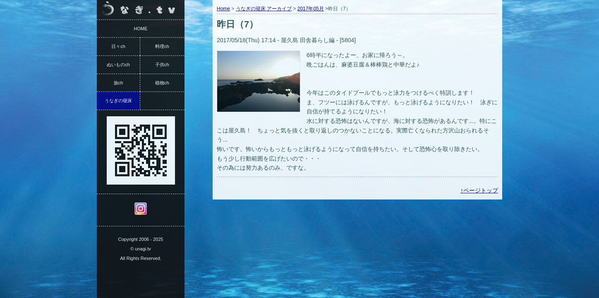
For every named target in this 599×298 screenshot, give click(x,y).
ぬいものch (118, 64)
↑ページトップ (479, 190)
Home (223, 9)
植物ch (162, 82)
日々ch (118, 46)
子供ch (162, 64)
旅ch (118, 82)
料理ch (162, 46)
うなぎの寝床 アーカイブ (264, 9)
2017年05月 (310, 9)
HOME (141, 28)
